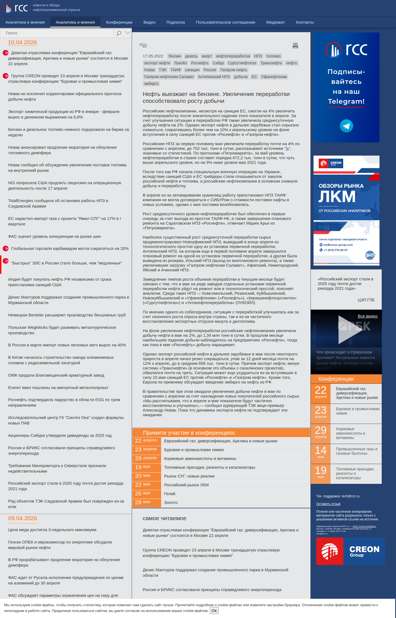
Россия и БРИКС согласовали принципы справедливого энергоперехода (61, 450)
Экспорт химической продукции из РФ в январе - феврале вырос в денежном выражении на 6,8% (64, 114)
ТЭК (162, 70)
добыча (241, 77)
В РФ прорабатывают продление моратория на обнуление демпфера (64, 562)
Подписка (152, 22)
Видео (126, 22)
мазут (207, 56)
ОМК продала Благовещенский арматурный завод (56, 375)
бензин (175, 56)
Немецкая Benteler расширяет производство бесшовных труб (67, 315)
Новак (149, 70)
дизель (191, 56)
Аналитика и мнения (52, 22)
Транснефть (271, 63)
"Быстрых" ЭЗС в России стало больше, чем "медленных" (66, 263)
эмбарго (151, 83)
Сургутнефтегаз (242, 63)
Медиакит (352, 8)
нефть (291, 63)
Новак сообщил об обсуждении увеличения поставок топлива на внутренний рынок (67, 167)
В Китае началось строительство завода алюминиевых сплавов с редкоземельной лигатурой (61, 360)
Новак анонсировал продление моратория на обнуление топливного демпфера (62, 150)
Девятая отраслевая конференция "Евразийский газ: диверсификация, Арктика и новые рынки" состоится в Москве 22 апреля (68, 58)
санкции (192, 70)
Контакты (382, 8)
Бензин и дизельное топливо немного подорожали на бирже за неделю (68, 132)
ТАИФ (175, 70)
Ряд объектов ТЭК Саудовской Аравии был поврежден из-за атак (66, 504)
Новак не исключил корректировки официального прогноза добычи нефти (64, 96)
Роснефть (200, 63)
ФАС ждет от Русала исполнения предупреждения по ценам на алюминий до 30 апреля (65, 580)
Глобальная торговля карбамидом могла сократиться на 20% (70, 248)
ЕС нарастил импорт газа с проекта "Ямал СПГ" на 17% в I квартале (64, 221)
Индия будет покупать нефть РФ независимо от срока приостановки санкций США (59, 282)
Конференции (96, 22)
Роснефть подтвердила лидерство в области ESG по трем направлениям (64, 402)
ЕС (254, 77)
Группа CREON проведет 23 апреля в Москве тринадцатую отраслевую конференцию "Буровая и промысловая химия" (66, 78)
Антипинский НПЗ (214, 77)
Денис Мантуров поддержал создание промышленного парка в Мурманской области (68, 300)
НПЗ (258, 56)
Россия (210, 70)
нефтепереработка (233, 56)
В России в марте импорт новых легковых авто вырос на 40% (67, 345)
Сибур (218, 63)
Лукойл (180, 63)
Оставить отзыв (328, 504)
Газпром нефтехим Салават (169, 77)
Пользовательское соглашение (302, 8)
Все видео (368, 316)
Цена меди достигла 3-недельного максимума (52, 529)
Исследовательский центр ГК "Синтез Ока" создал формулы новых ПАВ (66, 420)
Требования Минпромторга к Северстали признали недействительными (57, 468)
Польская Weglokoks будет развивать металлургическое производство (62, 330)
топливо (273, 56)
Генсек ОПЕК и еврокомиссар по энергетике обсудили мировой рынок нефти (60, 545)
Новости (13, 22)
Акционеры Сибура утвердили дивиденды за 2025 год (60, 435)
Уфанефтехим (274, 77)
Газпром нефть (233, 70)
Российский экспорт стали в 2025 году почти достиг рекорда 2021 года (65, 486)
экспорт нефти (157, 63)
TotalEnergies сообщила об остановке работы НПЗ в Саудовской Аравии (58, 203)
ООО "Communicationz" (364, 526)
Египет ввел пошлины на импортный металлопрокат (58, 387)
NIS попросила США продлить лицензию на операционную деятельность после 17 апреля (64, 185)
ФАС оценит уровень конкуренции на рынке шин (54, 236)
